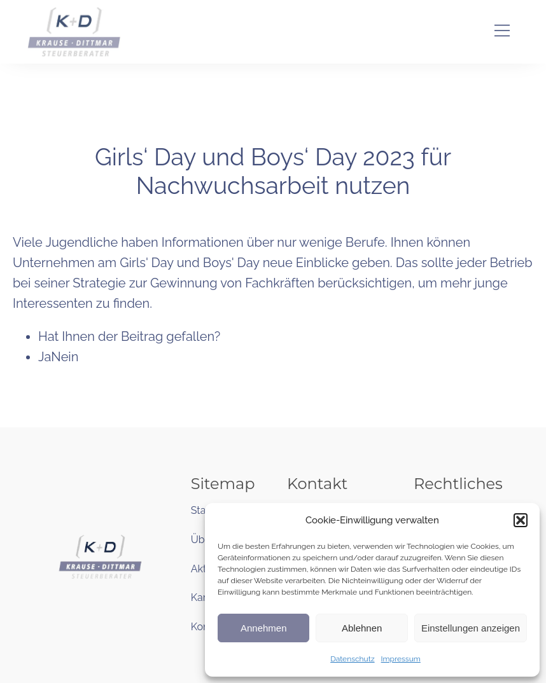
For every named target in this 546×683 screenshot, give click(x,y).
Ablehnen (362, 628)
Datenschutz (352, 658)
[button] (520, 520)
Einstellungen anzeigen (470, 628)
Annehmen (264, 628)
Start (202, 510)
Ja (44, 356)
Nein (64, 356)
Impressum (401, 658)
